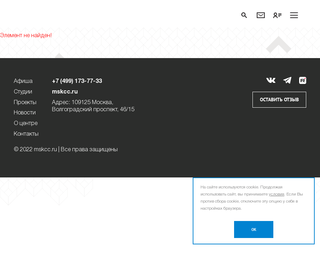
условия (276, 194)
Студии (23, 92)
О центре (25, 123)
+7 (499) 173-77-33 (77, 81)
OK (253, 229)
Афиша (23, 81)
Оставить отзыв (279, 100)
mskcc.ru (65, 92)
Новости (25, 112)
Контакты (26, 134)
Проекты (25, 102)
